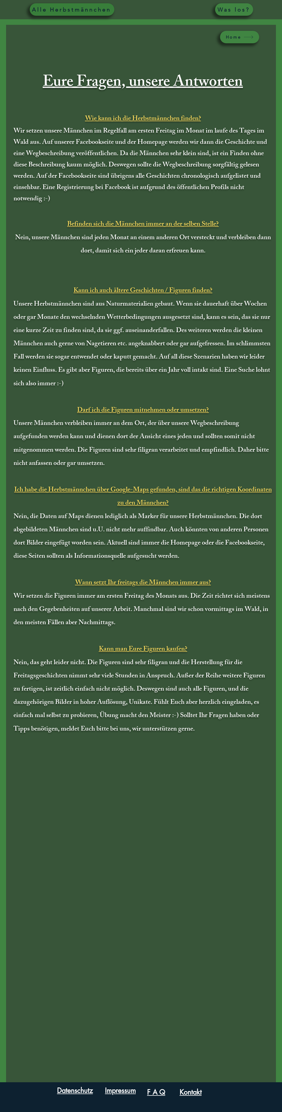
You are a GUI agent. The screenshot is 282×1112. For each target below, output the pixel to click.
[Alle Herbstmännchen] (72, 9)
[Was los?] (234, 9)
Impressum (120, 1090)
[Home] (239, 37)
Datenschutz (75, 1090)
